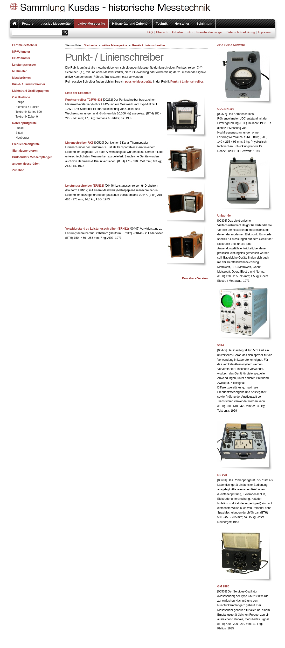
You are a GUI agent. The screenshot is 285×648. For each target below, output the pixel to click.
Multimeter (19, 71)
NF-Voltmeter (21, 51)
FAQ (150, 32)
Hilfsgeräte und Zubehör (130, 23)
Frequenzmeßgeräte (26, 144)
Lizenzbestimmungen (209, 32)
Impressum (265, 32)
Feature (28, 23)
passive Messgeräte (56, 23)
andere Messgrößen (26, 163)
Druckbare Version (195, 278)
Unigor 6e (224, 215)
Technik (162, 23)
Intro (190, 32)
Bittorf (19, 132)
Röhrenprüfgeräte (24, 123)
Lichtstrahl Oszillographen (30, 90)
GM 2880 (223, 586)
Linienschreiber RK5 (79, 142)
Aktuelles (177, 32)
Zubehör (18, 170)
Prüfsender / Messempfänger (32, 157)
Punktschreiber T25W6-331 (83, 99)
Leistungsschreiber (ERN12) (84, 185)
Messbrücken (21, 77)
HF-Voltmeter (21, 58)
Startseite (90, 45)
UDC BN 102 (225, 109)
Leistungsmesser (24, 64)
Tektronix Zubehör (27, 116)
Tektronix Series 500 (29, 111)
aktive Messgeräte (91, 23)
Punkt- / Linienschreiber (28, 84)
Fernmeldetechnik (24, 45)
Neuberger (22, 137)
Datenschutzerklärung (241, 32)
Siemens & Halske (27, 107)
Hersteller (182, 23)
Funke (20, 128)
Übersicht (162, 32)
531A (220, 345)
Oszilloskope (21, 97)
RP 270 (222, 475)
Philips (20, 102)
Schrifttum (204, 23)
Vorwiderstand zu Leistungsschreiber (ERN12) (97, 228)
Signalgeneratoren (25, 150)
